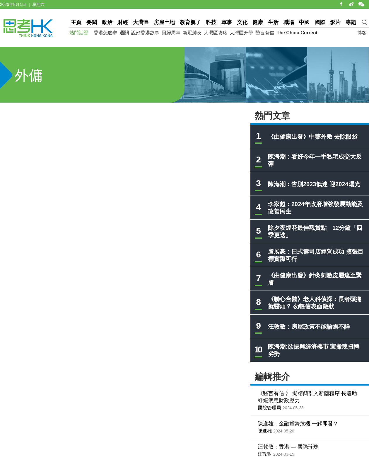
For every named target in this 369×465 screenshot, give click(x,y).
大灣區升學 (241, 32)
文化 (242, 22)
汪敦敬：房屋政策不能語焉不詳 (309, 326)
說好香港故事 (145, 32)
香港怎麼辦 (105, 32)
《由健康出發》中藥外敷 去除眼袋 (313, 136)
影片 (335, 22)
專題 (351, 22)
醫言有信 (264, 32)
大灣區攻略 (215, 32)
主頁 (76, 22)
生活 (273, 22)
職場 (288, 22)
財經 (122, 22)
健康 (257, 22)
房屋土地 (164, 22)
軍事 (226, 22)
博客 (362, 32)
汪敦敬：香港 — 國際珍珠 (288, 447)
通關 (124, 32)
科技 (211, 22)
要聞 (91, 22)
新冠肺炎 (192, 32)
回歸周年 (171, 32)
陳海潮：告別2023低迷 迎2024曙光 (314, 184)
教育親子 (190, 22)
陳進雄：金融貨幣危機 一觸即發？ (298, 424)
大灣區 (141, 22)
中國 (304, 22)
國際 (320, 22)
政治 (107, 22)
